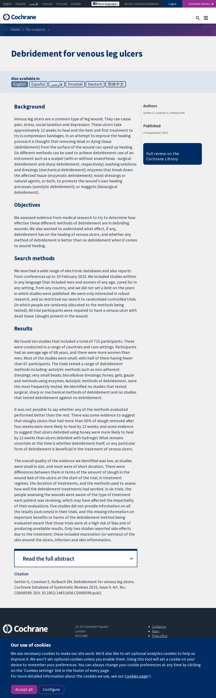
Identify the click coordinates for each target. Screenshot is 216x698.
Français (47, 4)
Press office (159, 636)
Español (20, 4)
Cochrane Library (199, 4)
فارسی (33, 4)
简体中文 (116, 84)
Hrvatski (76, 4)
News (155, 631)
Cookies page (136, 676)
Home (15, 29)
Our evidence (35, 29)
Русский (61, 4)
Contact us (159, 626)
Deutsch (95, 84)
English (7, 4)
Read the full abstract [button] (48, 558)
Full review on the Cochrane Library (162, 156)
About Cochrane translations (141, 4)
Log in (172, 4)
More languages (105, 4)
